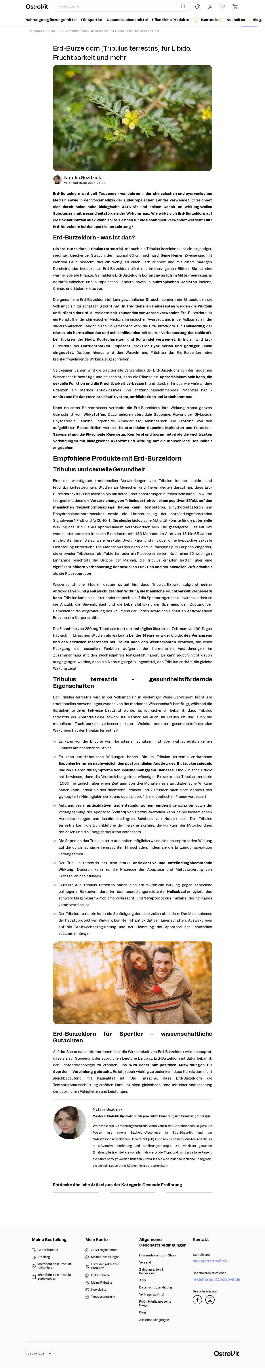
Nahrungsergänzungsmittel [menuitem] (50, 20)
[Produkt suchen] (122, 6)
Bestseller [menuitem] (205, 20)
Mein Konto (97, 1240)
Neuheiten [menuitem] (230, 20)
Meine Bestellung (49, 1240)
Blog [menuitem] (250, 20)
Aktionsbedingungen (154, 1320)
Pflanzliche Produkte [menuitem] (170, 20)
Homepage (37, 31)
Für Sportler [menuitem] (91, 20)
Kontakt (201, 1240)
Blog (51, 31)
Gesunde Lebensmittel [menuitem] (127, 20)
